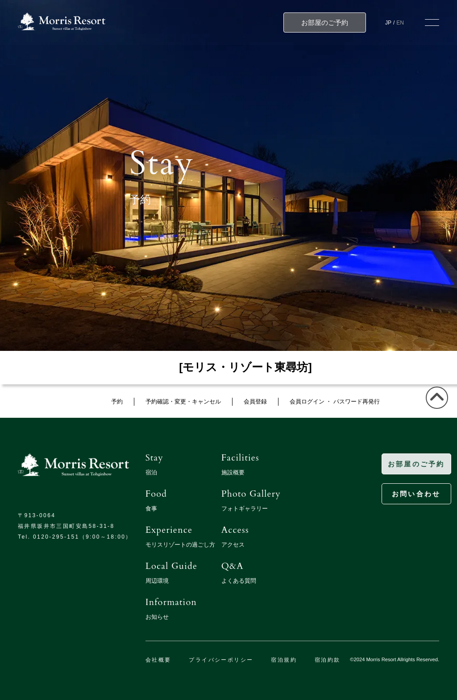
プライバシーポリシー (221, 660)
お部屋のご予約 (403, 464)
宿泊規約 (284, 660)
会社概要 (158, 660)
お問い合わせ (403, 494)
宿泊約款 (328, 660)
